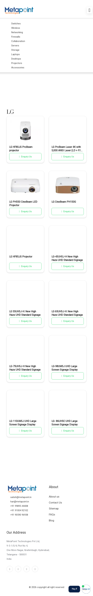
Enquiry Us (25, 156)
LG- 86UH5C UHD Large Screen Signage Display (65, 423)
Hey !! (74, 589)
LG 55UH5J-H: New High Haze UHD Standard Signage (25, 313)
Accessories (17, 67)
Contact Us (55, 502)
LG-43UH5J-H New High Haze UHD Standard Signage (67, 258)
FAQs (52, 514)
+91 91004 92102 (19, 510)
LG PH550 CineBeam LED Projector (23, 203)
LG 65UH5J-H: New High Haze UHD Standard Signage (67, 313)
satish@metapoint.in (20, 497)
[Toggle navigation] (89, 10)
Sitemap (54, 508)
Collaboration (18, 41)
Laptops (15, 54)
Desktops (16, 58)
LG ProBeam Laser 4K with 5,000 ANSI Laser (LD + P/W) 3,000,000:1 (68, 148)
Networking (17, 32)
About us (54, 496)
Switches (16, 23)
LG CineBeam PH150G (64, 201)
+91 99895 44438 (19, 506)
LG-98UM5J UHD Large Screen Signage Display (65, 368)
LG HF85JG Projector (20, 256)
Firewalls (15, 36)
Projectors (16, 63)
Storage (15, 50)
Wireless (15, 28)
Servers (15, 45)
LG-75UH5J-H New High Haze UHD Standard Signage (25, 368)
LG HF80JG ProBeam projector (20, 148)
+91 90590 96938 (19, 514)
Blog (51, 520)
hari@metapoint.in (19, 501)
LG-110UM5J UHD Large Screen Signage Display (22, 423)
